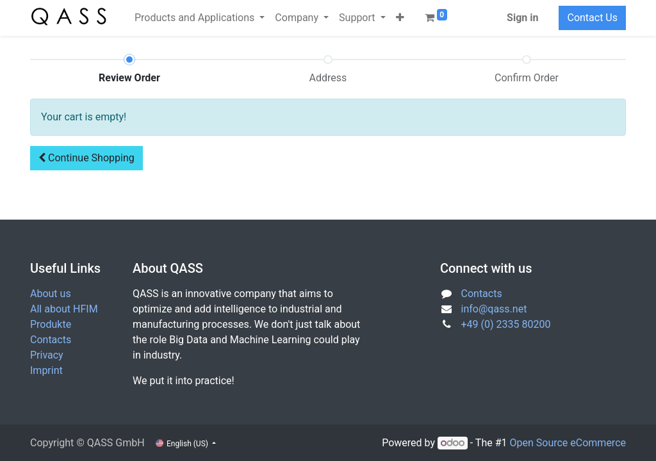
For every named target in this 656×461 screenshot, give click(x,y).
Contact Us (592, 18)
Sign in (522, 18)
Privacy (46, 355)
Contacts (50, 340)
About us (50, 293)
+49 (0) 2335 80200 (506, 324)
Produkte (50, 324)
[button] (400, 18)
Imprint (46, 370)
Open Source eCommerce (567, 443)
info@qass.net (494, 309)
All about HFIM (64, 309)
